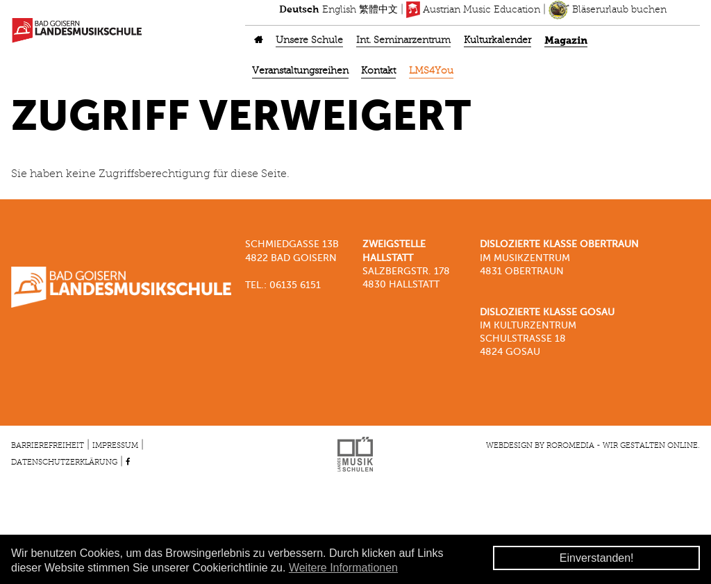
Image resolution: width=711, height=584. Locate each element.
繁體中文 (378, 10)
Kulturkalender (497, 40)
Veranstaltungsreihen (300, 71)
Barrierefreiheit (47, 446)
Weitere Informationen (343, 568)
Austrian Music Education (473, 10)
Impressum (115, 446)
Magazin (565, 41)
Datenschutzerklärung (64, 462)
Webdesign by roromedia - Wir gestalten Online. (593, 446)
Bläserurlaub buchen (608, 10)
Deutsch (299, 10)
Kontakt (378, 71)
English (339, 10)
